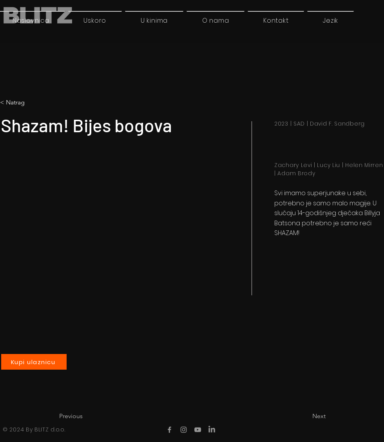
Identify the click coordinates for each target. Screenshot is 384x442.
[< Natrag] (32, 102)
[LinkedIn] (212, 430)
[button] (330, 20)
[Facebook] (169, 430)
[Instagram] (183, 430)
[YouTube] (198, 430)
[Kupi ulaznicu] (34, 362)
